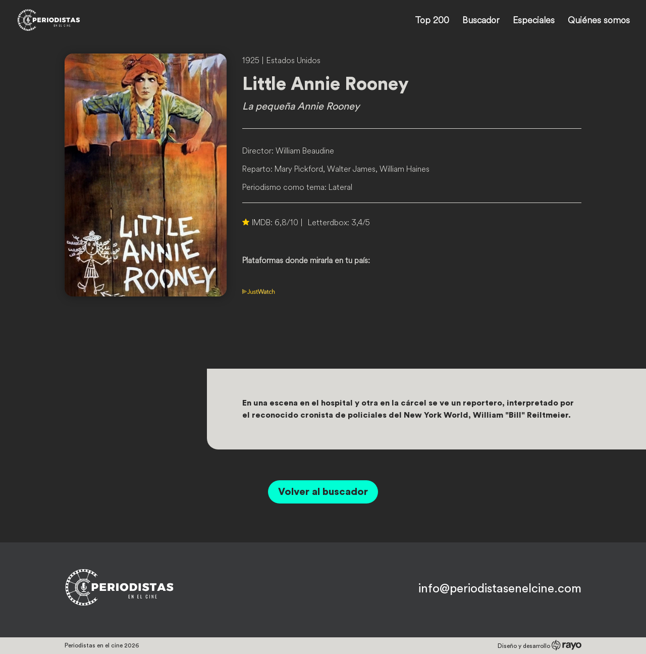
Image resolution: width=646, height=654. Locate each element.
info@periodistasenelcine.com (499, 589)
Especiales (534, 21)
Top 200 (432, 21)
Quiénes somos (599, 21)
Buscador (481, 21)
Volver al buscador (323, 492)
